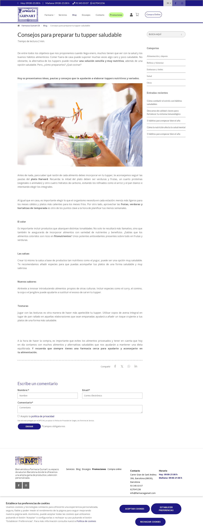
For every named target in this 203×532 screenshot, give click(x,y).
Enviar (29, 426)
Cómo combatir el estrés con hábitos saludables (164, 102)
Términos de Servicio (87, 421)
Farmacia (49, 15)
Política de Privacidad (62, 421)
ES (168, 3)
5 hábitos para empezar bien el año (163, 120)
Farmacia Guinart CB (31, 25)
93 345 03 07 (136, 485)
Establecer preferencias (166, 509)
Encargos (86, 15)
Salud (149, 76)
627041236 (135, 489)
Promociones (116, 15)
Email (86, 390)
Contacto (100, 15)
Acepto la (36, 416)
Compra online (153, 14)
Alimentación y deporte (157, 56)
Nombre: (23, 390)
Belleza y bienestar (155, 63)
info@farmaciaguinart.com (143, 493)
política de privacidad (42, 416)
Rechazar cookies (150, 521)
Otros (149, 83)
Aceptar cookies (134, 508)
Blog (74, 15)
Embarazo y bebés (155, 69)
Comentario (25, 402)
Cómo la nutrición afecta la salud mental (166, 127)
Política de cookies (86, 521)
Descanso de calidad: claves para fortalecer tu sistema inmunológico (163, 112)
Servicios (63, 15)
